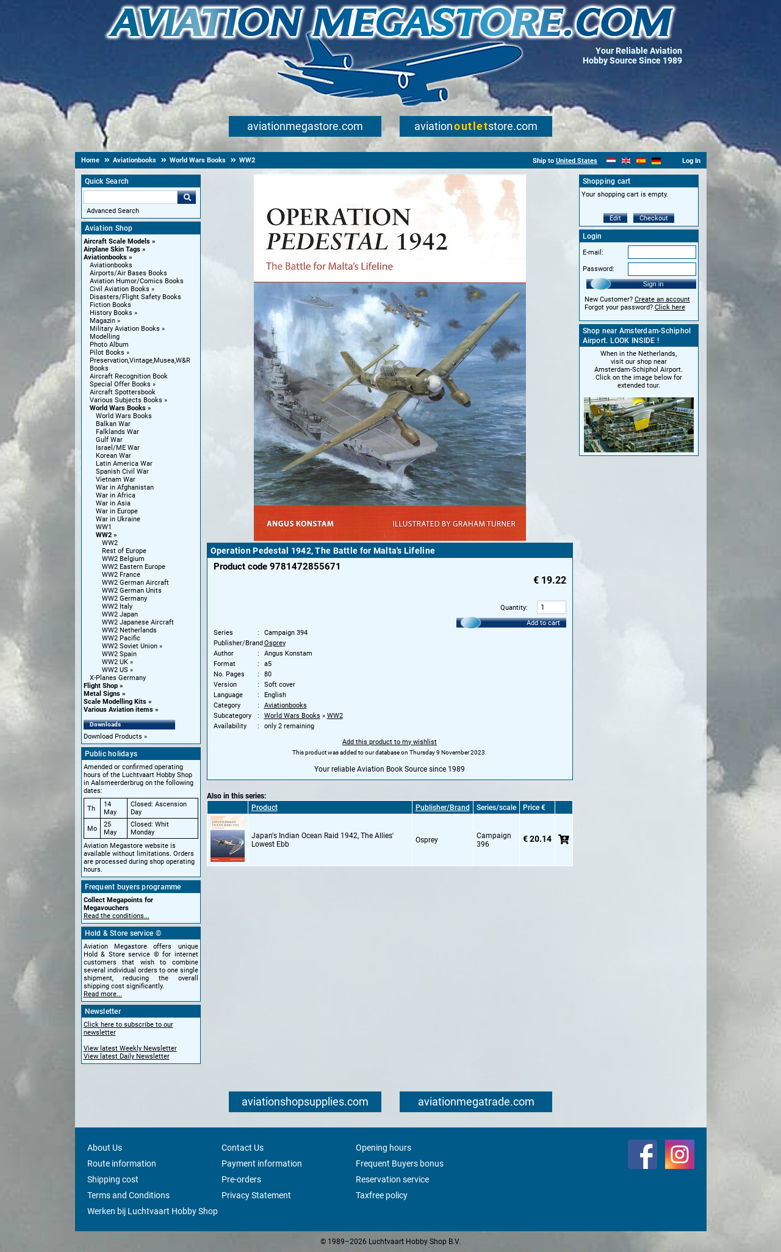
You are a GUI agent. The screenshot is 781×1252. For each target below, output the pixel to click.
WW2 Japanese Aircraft (138, 622)
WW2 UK (115, 662)
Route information (121, 1163)
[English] (626, 161)
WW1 (104, 527)
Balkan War (113, 424)
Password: (598, 269)
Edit (615, 218)
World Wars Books (118, 408)
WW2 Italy (117, 606)
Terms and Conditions (128, 1195)
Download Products (113, 736)
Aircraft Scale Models (117, 241)
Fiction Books (110, 305)
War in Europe (117, 511)
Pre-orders (241, 1179)
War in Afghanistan (125, 487)
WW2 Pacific (121, 638)
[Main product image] (390, 538)
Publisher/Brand (443, 807)
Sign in (653, 284)
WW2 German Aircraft (135, 583)
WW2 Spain (119, 654)
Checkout (653, 218)
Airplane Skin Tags (112, 249)
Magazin (102, 321)
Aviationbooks (105, 257)
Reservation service (392, 1179)
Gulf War (109, 440)
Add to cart (543, 623)
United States (576, 161)
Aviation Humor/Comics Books (137, 281)
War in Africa (115, 495)
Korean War (113, 456)
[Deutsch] (656, 161)
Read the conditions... (116, 916)
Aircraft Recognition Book (129, 376)
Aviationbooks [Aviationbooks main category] (111, 265)
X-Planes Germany (118, 678)
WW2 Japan (120, 614)
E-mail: (593, 252)
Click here (670, 307)
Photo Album (109, 345)
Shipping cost (113, 1179)
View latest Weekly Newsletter (130, 1048)
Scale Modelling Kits (115, 702)
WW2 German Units (132, 591)
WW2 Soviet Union (129, 646)
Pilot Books (107, 352)
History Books (111, 313)
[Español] (641, 161)
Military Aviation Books (125, 329)
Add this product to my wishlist (389, 742)
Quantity (513, 608)
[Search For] (131, 197)
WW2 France (121, 575)
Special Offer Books (120, 384)
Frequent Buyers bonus (400, 1163)
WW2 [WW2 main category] (110, 543)
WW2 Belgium (123, 559)
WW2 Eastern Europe (133, 567)
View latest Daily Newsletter (127, 1056)
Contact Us (242, 1147)
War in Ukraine (118, 519)
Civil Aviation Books (119, 289)
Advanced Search (113, 211)
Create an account (662, 299)
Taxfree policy (382, 1195)
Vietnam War (115, 479)
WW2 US (115, 670)
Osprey (275, 643)
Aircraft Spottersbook (123, 392)
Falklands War (117, 432)
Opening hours (383, 1147)
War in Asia (113, 503)
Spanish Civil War (122, 472)
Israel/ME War (118, 448)
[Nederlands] (611, 161)
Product (264, 807)
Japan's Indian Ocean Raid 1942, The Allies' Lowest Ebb (322, 840)
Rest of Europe (124, 551)
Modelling (105, 337)
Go (187, 197)
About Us (104, 1147)
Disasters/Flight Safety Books (135, 297)
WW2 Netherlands (129, 630)
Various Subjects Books (126, 400)
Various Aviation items (118, 710)
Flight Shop (101, 686)
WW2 (104, 535)
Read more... (103, 994)
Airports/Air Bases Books (128, 273)
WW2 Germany (124, 598)
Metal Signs (102, 694)
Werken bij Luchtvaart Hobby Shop (152, 1211)
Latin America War (124, 464)
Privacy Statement (256, 1195)
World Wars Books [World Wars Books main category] (124, 416)
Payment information (261, 1163)
